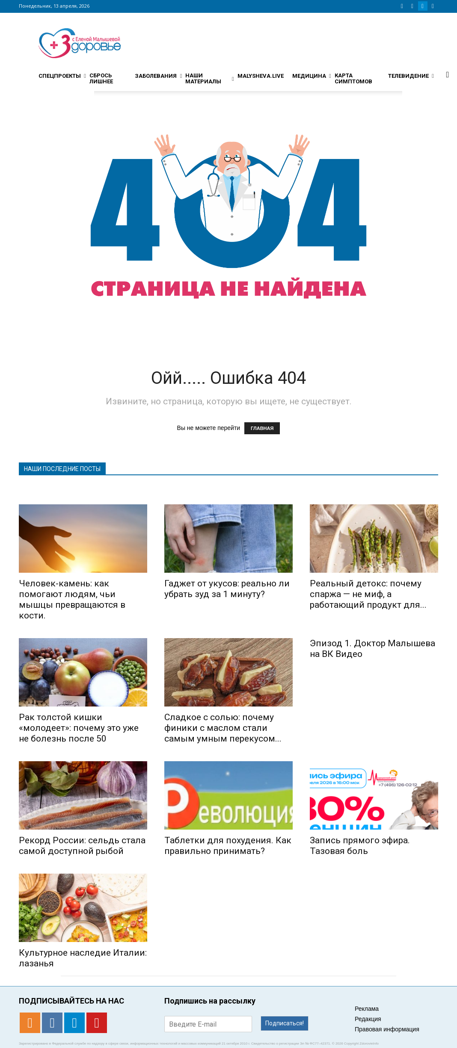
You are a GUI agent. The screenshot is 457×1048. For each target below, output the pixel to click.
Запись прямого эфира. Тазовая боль (360, 845)
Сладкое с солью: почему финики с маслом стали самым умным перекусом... (223, 728)
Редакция (368, 1019)
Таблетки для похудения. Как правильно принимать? (227, 845)
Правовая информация (387, 1029)
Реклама (367, 1008)
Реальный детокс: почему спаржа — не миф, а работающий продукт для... (368, 594)
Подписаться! (284, 1023)
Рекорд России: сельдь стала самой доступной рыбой (82, 845)
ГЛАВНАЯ (262, 428)
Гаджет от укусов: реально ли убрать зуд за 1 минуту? (227, 588)
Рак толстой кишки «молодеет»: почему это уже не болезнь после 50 (79, 728)
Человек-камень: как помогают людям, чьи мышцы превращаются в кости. (72, 599)
